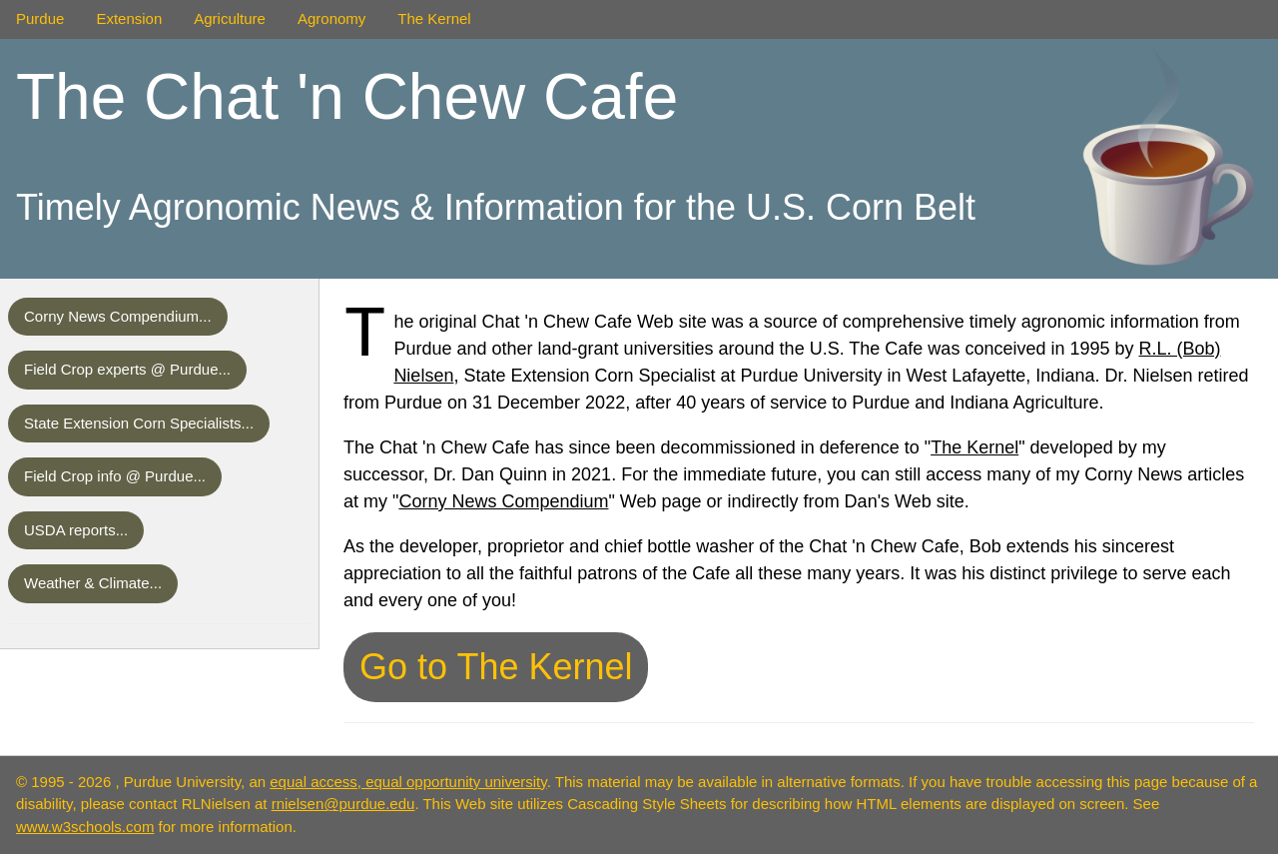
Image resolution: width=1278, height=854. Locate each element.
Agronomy (331, 18)
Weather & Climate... (93, 582)
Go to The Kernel (496, 666)
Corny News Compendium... (118, 316)
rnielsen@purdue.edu (343, 803)
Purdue (40, 18)
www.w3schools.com (85, 826)
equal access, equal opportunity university (408, 781)
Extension (129, 18)
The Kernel (433, 18)
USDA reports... (76, 529)
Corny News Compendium (503, 501)
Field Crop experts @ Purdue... (127, 369)
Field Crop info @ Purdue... (115, 475)
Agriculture (230, 18)
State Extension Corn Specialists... (139, 423)
